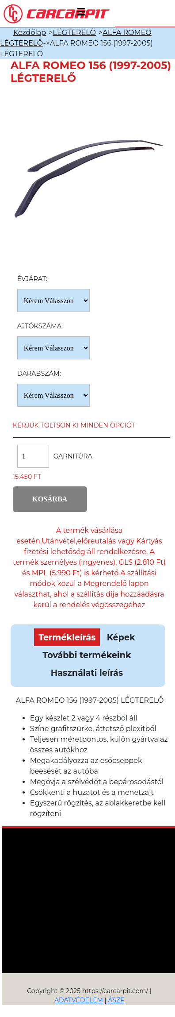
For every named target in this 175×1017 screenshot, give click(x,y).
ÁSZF (116, 1000)
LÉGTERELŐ (74, 32)
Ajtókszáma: (40, 326)
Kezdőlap (29, 32)
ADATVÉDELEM (78, 1000)
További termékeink (86, 655)
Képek (121, 637)
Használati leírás (87, 672)
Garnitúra (72, 456)
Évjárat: (32, 279)
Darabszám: (39, 374)
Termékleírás (66, 637)
